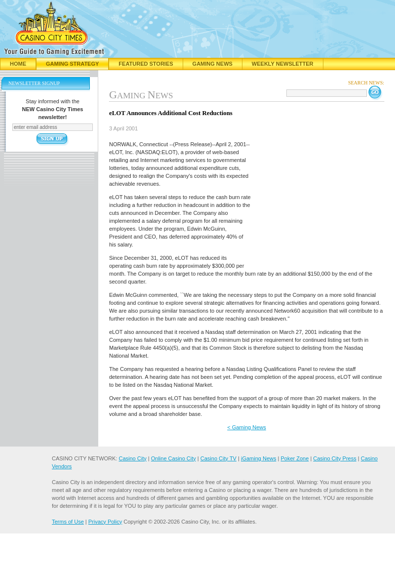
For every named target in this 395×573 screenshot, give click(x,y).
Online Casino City (173, 458)
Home (18, 64)
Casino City (132, 458)
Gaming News (213, 64)
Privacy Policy (105, 522)
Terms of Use (68, 522)
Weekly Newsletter (283, 64)
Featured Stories (145, 64)
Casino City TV (218, 458)
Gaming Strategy (72, 64)
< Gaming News (246, 427)
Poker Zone (294, 458)
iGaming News (258, 458)
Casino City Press (334, 458)
